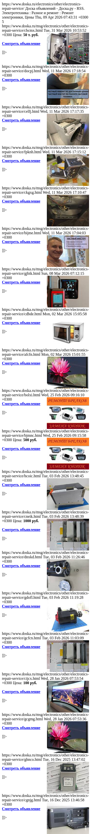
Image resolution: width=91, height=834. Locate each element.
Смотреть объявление (21, 43)
